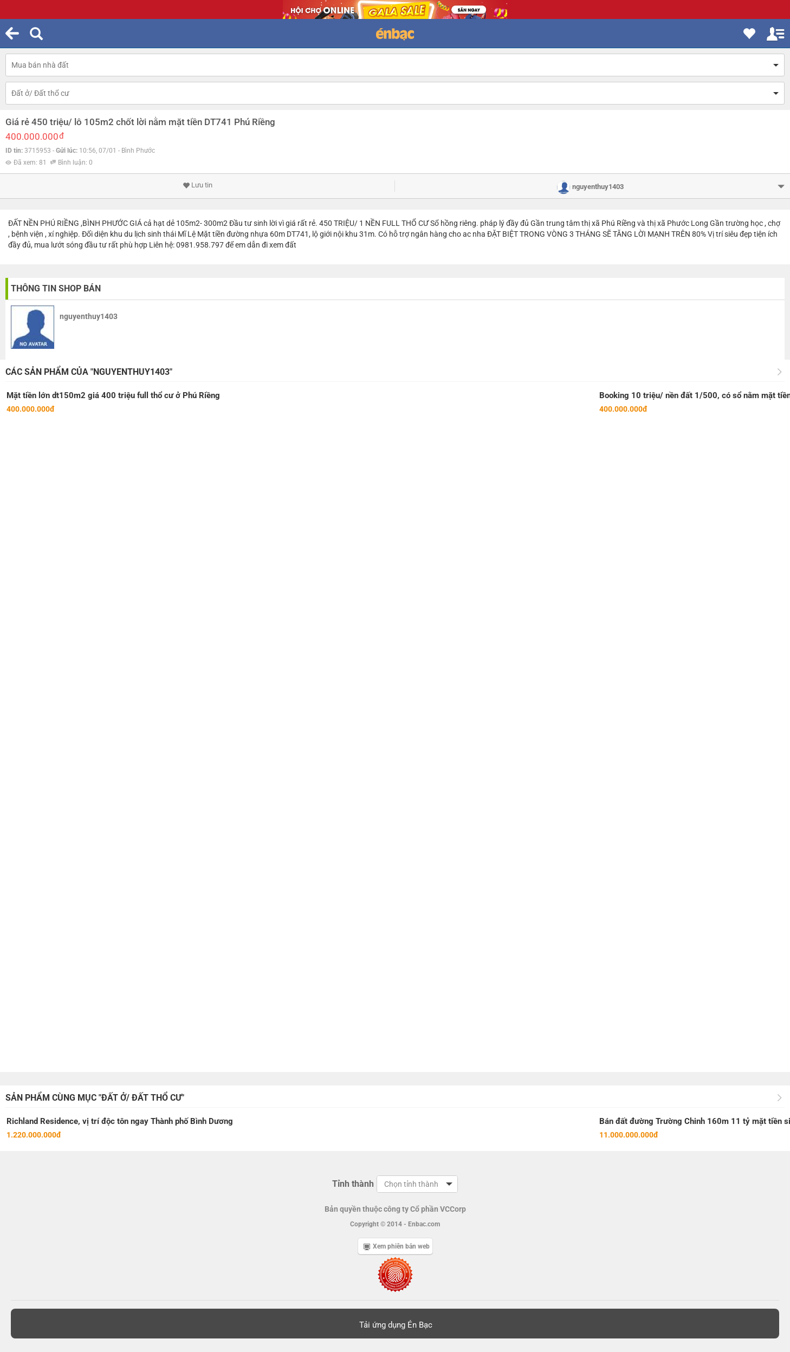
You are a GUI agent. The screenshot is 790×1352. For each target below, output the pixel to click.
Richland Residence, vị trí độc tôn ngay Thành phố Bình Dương (120, 1121)
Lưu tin (197, 185)
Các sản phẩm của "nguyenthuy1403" (88, 372)
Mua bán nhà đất (40, 65)
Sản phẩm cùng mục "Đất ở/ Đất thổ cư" (94, 1098)
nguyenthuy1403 (89, 316)
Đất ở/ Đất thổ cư (40, 93)
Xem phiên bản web (397, 1246)
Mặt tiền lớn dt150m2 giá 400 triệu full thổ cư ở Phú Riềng (113, 395)
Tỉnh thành (353, 1184)
